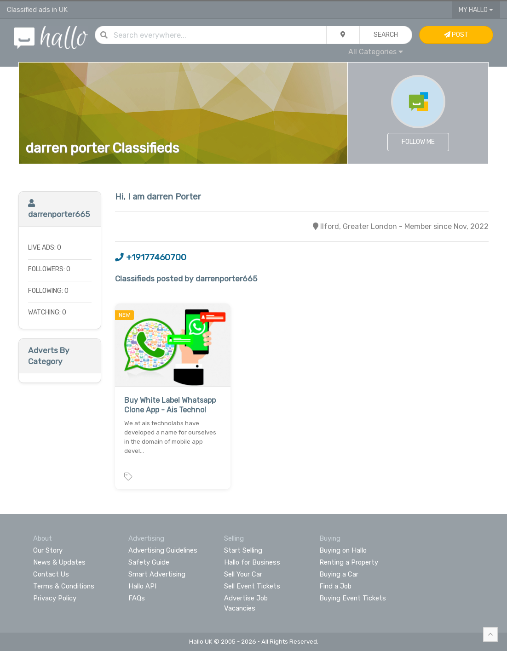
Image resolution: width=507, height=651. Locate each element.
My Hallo (476, 10)
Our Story (48, 550)
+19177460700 (150, 257)
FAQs (136, 598)
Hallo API (142, 586)
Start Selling (243, 550)
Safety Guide (148, 562)
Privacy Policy (54, 598)
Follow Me (418, 142)
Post (456, 35)
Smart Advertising (156, 574)
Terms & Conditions (63, 586)
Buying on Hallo (343, 550)
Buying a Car (338, 574)
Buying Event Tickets (352, 598)
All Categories (375, 51)
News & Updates (59, 562)
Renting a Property (348, 562)
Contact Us (51, 574)
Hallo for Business (252, 562)
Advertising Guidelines (162, 550)
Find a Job (335, 586)
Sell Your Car (243, 574)
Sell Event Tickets (252, 586)
